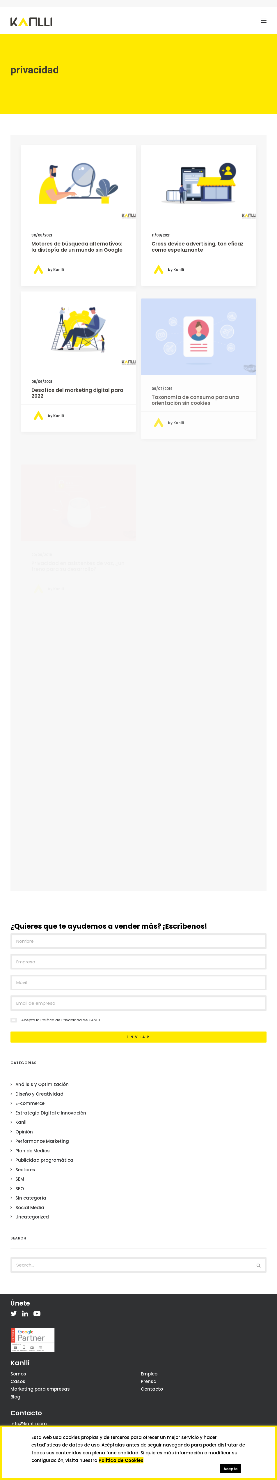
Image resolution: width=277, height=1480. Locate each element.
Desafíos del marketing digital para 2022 (77, 415)
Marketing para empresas (40, 1389)
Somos (18, 1374)
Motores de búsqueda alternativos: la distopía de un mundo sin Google (76, 246)
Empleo (149, 1374)
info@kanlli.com (28, 1424)
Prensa (149, 1381)
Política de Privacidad (61, 1020)
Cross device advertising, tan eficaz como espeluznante (198, 246)
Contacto (152, 1389)
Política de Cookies (121, 1460)
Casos (17, 1381)
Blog (15, 1397)
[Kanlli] (31, 21)
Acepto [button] (230, 1469)
